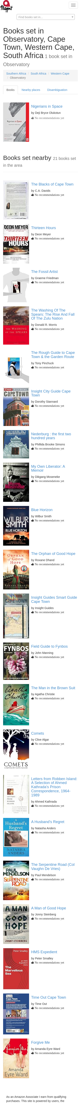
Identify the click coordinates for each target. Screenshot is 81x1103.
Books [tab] (10, 90)
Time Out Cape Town (48, 997)
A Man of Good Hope (48, 908)
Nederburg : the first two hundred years (51, 436)
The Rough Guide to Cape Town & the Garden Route (53, 355)
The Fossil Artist (44, 272)
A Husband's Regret (47, 822)
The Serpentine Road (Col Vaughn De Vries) (53, 867)
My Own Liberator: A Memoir (48, 468)
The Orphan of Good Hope (53, 554)
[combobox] (46, 17)
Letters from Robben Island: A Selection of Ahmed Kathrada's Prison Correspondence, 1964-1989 (54, 787)
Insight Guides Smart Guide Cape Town (54, 599)
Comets (37, 733)
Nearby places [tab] (31, 90)
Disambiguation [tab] (57, 90)
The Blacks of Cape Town (52, 184)
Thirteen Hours (43, 228)
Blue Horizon (42, 510)
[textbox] (46, 17)
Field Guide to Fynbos (49, 646)
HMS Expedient (44, 952)
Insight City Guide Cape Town (51, 393)
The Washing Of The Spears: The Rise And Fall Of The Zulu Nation (53, 314)
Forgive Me (40, 1042)
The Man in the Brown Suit (53, 688)
